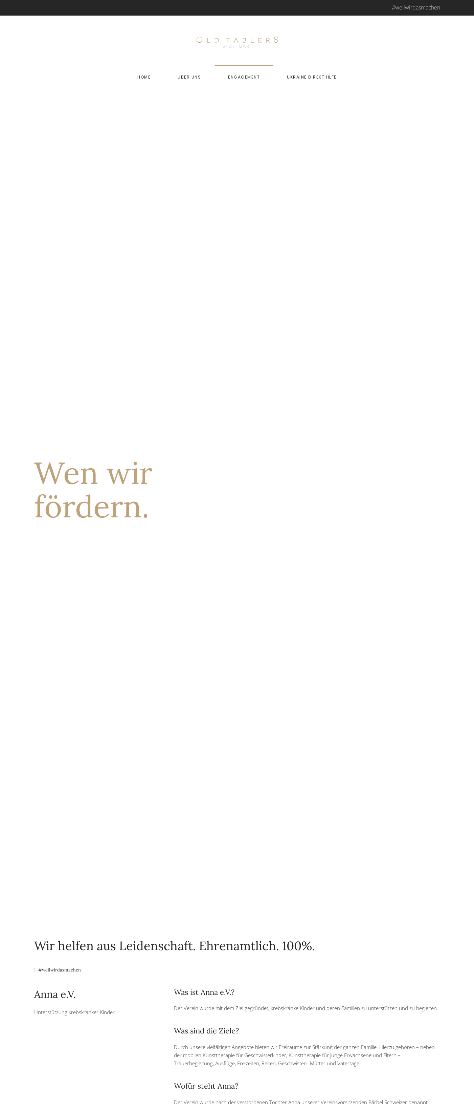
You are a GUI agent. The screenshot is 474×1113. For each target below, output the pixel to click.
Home (144, 77)
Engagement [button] (244, 77)
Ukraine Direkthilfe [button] (312, 77)
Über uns (189, 77)
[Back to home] (237, 40)
